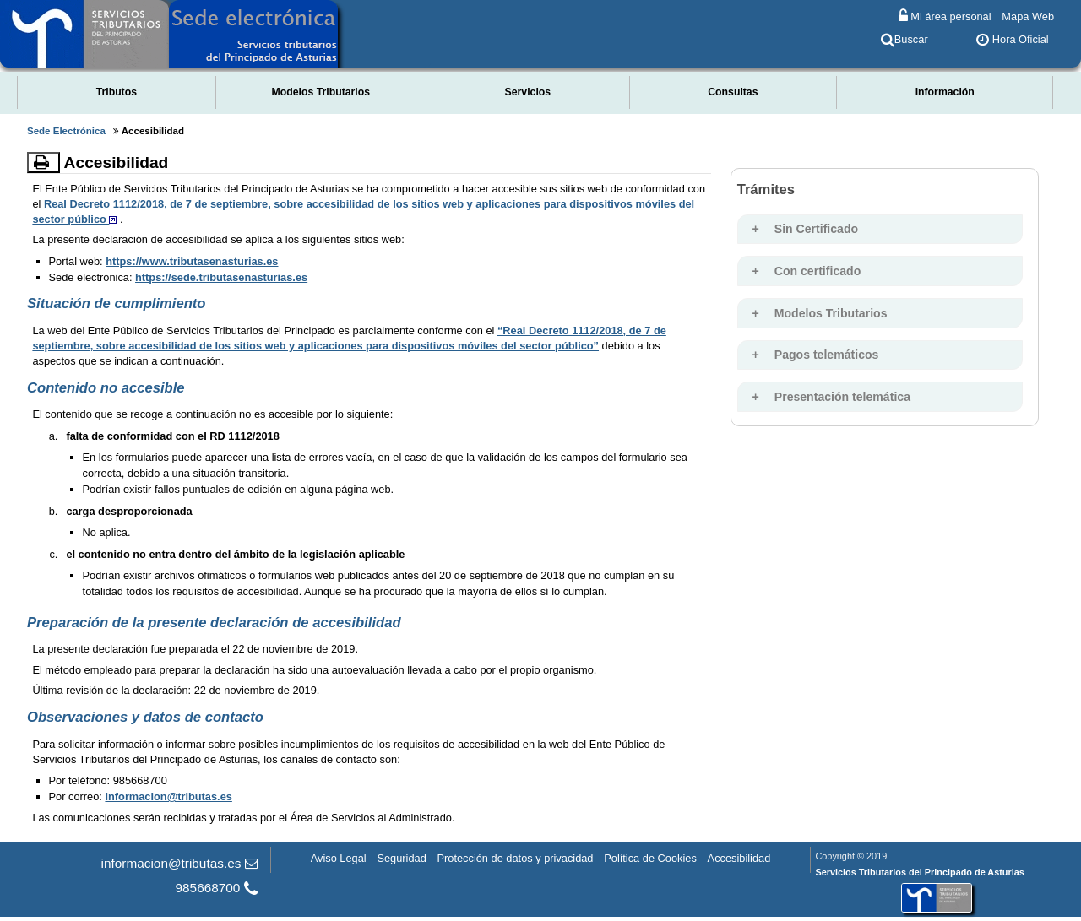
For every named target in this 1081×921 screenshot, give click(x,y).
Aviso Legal (339, 857)
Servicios (528, 92)
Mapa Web (1028, 15)
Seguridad (401, 857)
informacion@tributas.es (168, 796)
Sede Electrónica (66, 131)
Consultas (733, 92)
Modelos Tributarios (321, 92)
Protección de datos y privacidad (515, 857)
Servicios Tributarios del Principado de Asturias (919, 872)
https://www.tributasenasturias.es (192, 261)
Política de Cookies (650, 857)
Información (945, 92)
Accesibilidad (739, 857)
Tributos (116, 92)
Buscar (904, 39)
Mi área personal (945, 15)
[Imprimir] (43, 162)
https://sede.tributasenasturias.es (221, 277)
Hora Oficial (1012, 39)
